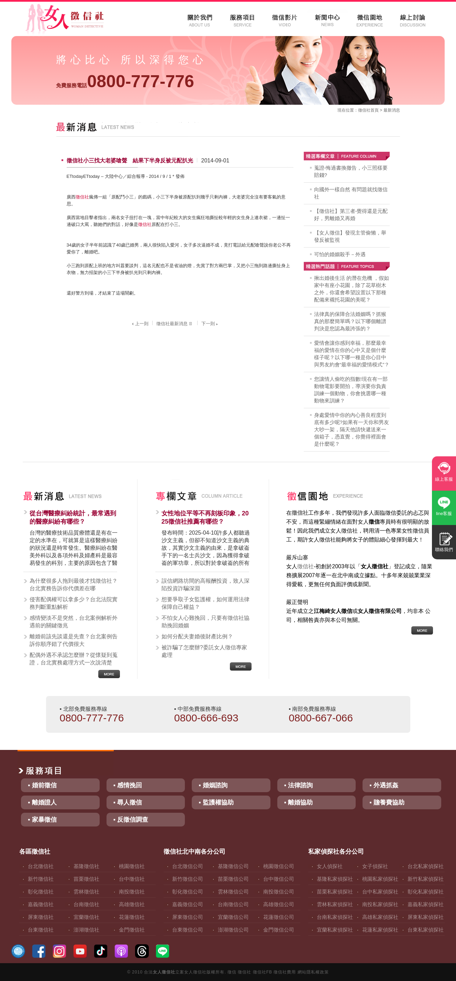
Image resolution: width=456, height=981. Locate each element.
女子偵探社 (375, 866)
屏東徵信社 (41, 917)
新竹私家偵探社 (426, 879)
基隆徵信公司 (233, 866)
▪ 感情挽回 (127, 785)
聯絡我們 (444, 549)
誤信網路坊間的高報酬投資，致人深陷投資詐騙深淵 (205, 584)
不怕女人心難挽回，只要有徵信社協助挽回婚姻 (205, 621)
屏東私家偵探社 (426, 917)
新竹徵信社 (41, 879)
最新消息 (391, 110)
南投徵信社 (132, 891)
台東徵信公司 (187, 930)
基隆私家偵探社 (335, 879)
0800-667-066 (321, 717)
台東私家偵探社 (426, 930)
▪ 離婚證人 (42, 802)
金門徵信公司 (278, 930)
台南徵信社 (86, 904)
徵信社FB (262, 972)
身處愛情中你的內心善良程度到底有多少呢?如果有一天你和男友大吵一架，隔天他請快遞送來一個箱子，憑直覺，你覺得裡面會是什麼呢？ (351, 429)
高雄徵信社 (132, 904)
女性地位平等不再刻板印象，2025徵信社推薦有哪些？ (205, 517)
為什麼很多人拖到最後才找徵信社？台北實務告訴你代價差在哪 (74, 584)
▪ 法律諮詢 (298, 785)
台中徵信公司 (278, 879)
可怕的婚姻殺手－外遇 (340, 254)
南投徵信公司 (278, 891)
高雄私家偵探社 (380, 917)
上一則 (139, 323)
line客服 (444, 513)
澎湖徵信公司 (233, 930)
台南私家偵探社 (335, 917)
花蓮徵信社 (132, 917)
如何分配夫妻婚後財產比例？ (197, 636)
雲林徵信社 (86, 891)
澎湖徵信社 (86, 930)
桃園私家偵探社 (380, 879)
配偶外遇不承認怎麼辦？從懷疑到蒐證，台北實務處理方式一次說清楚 (74, 658)
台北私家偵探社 (426, 866)
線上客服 (444, 479)
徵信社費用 (285, 972)
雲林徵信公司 (233, 891)
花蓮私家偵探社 (380, 930)
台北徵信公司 (187, 866)
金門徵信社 (132, 930)
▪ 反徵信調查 (130, 819)
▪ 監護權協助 (216, 802)
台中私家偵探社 (380, 891)
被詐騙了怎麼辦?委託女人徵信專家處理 (204, 651)
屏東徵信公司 (187, 917)
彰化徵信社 (41, 891)
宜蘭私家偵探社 (335, 930)
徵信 (231, 972)
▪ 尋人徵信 (127, 802)
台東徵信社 (41, 930)
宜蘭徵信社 (86, 917)
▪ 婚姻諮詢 (213, 785)
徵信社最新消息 (174, 323)
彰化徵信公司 (187, 891)
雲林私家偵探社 (335, 904)
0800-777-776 (125, 81)
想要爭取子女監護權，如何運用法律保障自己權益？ (205, 603)
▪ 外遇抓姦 (383, 785)
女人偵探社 (330, 866)
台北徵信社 (41, 866)
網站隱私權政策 (313, 972)
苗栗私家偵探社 (335, 891)
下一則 (210, 323)
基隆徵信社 (86, 866)
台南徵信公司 (233, 904)
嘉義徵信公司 (187, 904)
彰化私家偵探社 (426, 891)
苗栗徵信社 (86, 879)
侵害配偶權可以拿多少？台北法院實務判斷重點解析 (74, 603)
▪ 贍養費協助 (386, 802)
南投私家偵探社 (380, 904)
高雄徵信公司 (278, 904)
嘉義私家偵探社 (426, 904)
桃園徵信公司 (278, 866)
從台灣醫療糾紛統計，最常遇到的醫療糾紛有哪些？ (73, 517)
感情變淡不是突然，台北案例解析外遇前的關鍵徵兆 (74, 621)
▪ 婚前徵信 (42, 785)
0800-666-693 (206, 717)
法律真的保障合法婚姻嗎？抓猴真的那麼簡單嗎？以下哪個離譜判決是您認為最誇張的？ (350, 321)
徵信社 (364, 110)
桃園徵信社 (132, 866)
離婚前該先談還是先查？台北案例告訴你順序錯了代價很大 (74, 640)
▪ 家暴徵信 (42, 819)
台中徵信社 (132, 879)
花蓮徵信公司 (278, 917)
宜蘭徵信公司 (233, 917)
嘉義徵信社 (41, 904)
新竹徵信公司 (187, 879)
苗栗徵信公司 (233, 879)
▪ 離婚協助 (298, 802)
